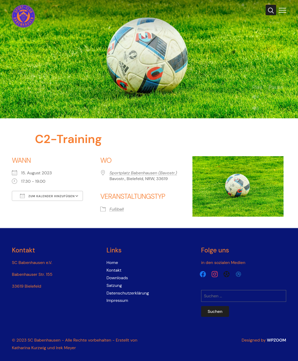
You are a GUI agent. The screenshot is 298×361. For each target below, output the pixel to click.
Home (112, 262)
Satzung (114, 285)
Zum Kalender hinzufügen (47, 196)
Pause (276, 87)
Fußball (117, 209)
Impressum (117, 300)
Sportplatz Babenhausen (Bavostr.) (143, 173)
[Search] (271, 10)
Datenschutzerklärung (128, 293)
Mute (257, 108)
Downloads (117, 278)
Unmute (257, 97)
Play (257, 87)
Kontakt (114, 270)
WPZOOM (276, 340)
